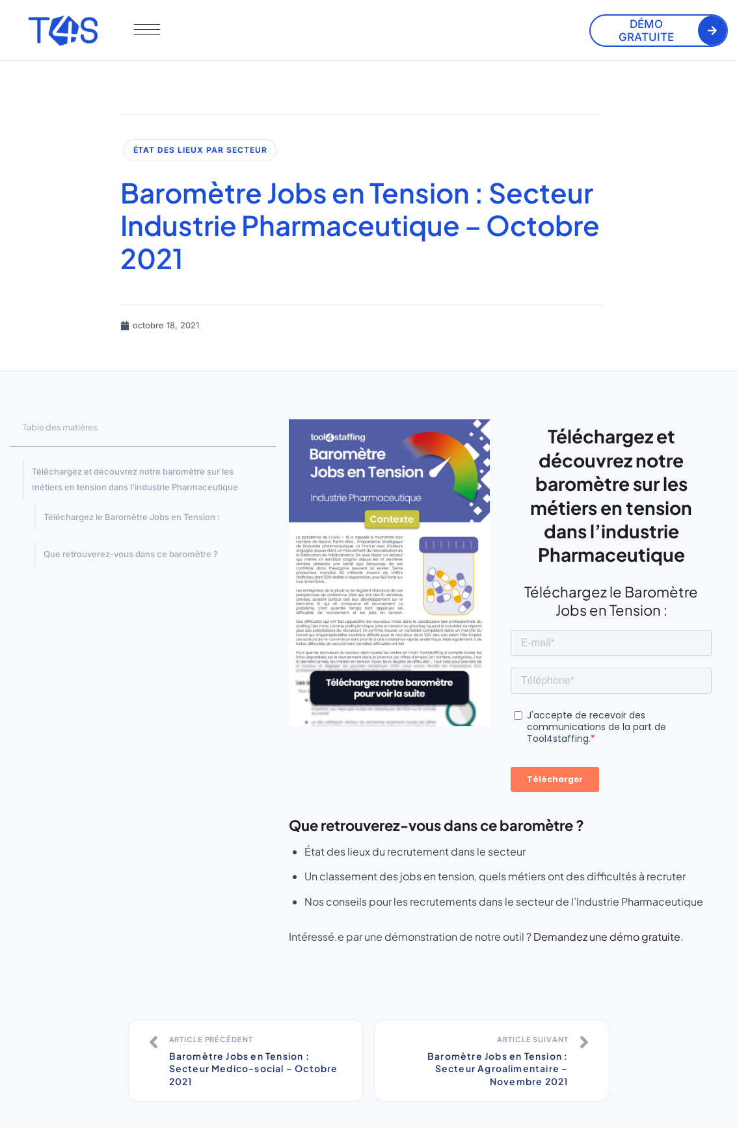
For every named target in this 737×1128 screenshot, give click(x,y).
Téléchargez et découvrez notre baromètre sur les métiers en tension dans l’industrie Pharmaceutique (135, 479)
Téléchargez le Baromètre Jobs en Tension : (132, 517)
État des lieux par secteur (200, 150)
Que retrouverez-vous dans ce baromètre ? (131, 554)
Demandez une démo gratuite (606, 936)
